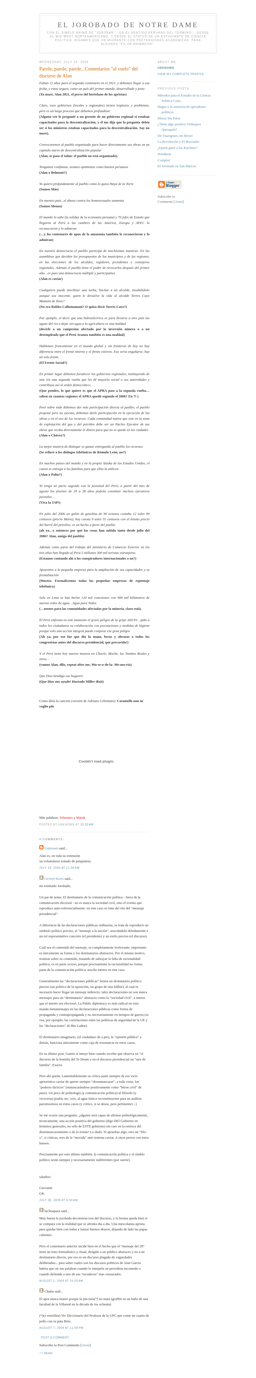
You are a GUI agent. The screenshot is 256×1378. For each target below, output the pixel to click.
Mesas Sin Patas (169, 118)
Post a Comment (55, 1337)
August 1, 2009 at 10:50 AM (61, 1280)
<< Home (46, 1353)
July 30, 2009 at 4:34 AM (58, 1200)
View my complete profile (181, 74)
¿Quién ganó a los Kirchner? (178, 148)
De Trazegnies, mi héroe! (175, 136)
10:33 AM (86, 824)
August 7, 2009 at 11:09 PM (61, 1327)
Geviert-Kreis (53, 879)
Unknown (51, 848)
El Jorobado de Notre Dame (128, 25)
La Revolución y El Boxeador (178, 142)
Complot (164, 160)
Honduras (164, 154)
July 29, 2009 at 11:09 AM (59, 867)
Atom (85, 1345)
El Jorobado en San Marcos (177, 166)
